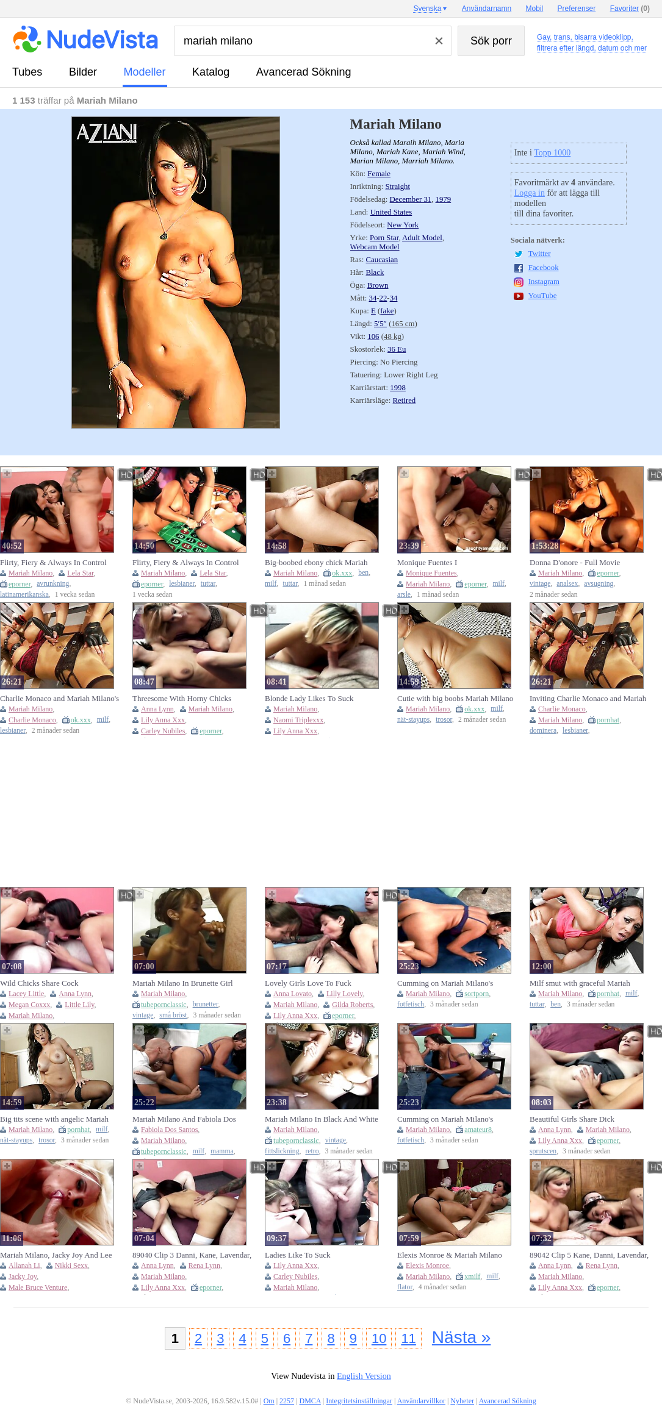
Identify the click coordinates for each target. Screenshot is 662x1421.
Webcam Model (375, 247)
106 (373, 336)
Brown (378, 285)
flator (404, 1287)
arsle (404, 595)
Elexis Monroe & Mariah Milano (449, 1254)
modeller (145, 72)
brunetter (205, 1004)
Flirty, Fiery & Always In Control (53, 562)
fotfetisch (410, 1004)
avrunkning (53, 584)
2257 (286, 1401)
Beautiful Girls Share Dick (572, 1119)
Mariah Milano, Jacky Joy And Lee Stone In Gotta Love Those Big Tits (56, 1255)
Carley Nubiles (163, 731)
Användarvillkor (421, 1401)
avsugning (598, 584)
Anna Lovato (292, 993)
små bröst (173, 1015)
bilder (83, 72)
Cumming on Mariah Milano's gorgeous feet (445, 1119)
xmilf (472, 1276)
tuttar (208, 584)
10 (379, 1338)
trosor (444, 720)
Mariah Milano (30, 573)
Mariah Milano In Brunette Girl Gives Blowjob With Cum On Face (187, 983)
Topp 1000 (552, 152)
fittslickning (282, 1151)
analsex (567, 584)
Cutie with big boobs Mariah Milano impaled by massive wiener (455, 698)
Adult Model (422, 237)
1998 (398, 387)
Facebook (543, 267)
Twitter (539, 253)
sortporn (476, 993)
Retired (404, 400)
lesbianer (182, 584)
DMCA (310, 1401)
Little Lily (79, 1004)
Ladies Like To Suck (298, 1254)
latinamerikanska (24, 595)
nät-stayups (413, 720)
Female (378, 173)
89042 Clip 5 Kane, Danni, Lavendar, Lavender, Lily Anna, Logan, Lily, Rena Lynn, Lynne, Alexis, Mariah (589, 1255)
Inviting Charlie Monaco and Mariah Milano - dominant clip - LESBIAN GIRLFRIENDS (588, 698)
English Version (364, 1376)
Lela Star (80, 573)
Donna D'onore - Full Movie (575, 562)
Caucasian (382, 259)
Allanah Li (24, 1265)
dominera (543, 731)
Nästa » (461, 1337)
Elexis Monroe (427, 1265)
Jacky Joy (23, 1276)
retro (311, 1151)
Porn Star (384, 237)
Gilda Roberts (352, 1004)
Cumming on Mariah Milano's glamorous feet (445, 983)
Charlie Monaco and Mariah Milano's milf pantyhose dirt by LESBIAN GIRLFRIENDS (59, 698)
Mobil (535, 8)
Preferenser (577, 8)
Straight (398, 186)
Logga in (529, 193)
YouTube (542, 295)
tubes (27, 72)
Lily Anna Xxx (163, 720)
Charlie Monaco (32, 720)
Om (269, 1401)
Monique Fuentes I (427, 562)
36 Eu (396, 349)
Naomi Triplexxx (298, 720)
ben (363, 573)
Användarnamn (486, 8)
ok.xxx (342, 573)
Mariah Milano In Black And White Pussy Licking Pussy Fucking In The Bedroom (323, 1119)
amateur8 (478, 1129)
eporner (20, 584)
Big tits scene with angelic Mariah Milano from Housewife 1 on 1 (54, 1119)
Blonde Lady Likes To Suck (309, 698)
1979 (444, 199)
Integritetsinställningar (359, 1401)
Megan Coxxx (29, 1004)
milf (270, 584)
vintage (540, 584)
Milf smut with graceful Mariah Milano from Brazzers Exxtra (580, 983)
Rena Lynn (204, 1265)
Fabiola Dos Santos (169, 1129)
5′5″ (380, 323)
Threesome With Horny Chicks (181, 698)
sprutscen (543, 1151)
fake (387, 311)
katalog (210, 72)
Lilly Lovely (344, 993)
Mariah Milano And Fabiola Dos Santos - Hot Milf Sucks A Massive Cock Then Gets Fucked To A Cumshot (188, 1119)
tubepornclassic (164, 1004)
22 (383, 298)
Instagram (543, 281)
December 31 (411, 199)
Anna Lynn (157, 709)
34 (373, 298)
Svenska (427, 8)
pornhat (608, 720)
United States (391, 212)
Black (375, 272)
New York (403, 225)
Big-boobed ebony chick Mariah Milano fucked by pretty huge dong (321, 563)
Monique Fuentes (431, 573)
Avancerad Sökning (303, 72)
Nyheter (462, 1401)
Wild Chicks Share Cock (39, 983)
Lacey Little (26, 993)
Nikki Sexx (71, 1265)
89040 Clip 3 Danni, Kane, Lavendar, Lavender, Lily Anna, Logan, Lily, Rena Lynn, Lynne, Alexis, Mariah (191, 1255)
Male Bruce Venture (38, 1287)
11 (408, 1338)
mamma (222, 1151)
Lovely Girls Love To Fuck (308, 983)
